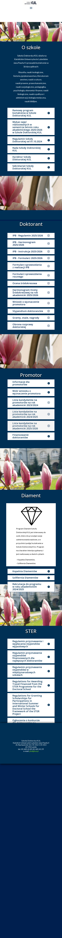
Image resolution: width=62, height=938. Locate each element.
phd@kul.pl (34, 751)
